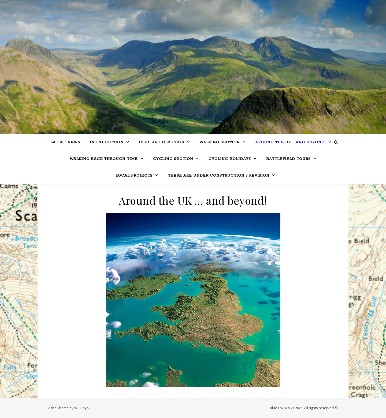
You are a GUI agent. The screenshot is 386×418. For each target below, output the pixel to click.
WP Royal (82, 407)
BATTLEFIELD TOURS (288, 159)
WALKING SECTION (219, 142)
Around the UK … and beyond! (290, 142)
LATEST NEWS (65, 142)
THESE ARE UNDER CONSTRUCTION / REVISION (218, 175)
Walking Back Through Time (104, 159)
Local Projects (134, 175)
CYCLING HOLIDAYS (230, 159)
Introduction (107, 142)
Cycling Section (173, 159)
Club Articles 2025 (161, 142)
